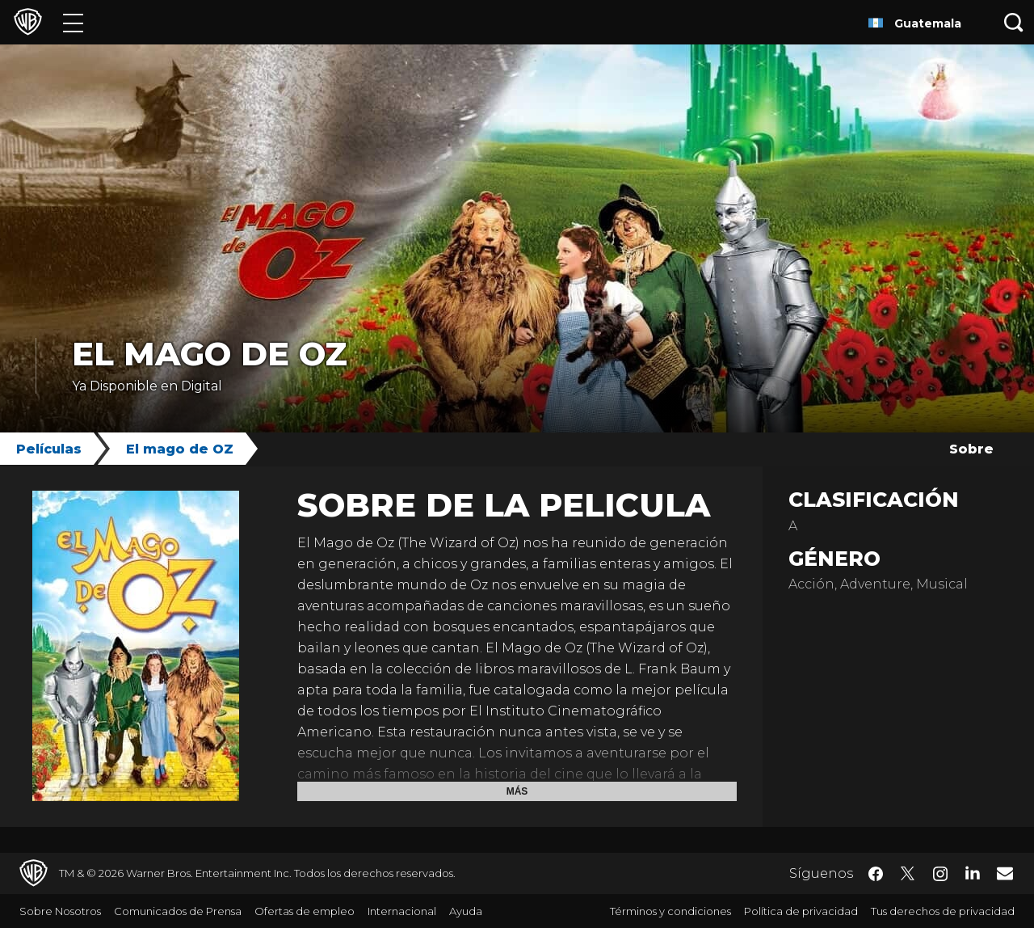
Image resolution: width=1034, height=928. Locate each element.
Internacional (402, 911)
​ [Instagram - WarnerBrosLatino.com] (940, 874)
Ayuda (465, 911)
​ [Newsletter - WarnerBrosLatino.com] (1005, 873)
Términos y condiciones (670, 911)
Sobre (971, 449)
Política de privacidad (801, 911)
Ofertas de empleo (304, 911)
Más (517, 791)
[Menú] (73, 22)
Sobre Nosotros (60, 911)
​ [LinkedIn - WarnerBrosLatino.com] (972, 872)
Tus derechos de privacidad (943, 911)
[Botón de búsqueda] (1014, 22)
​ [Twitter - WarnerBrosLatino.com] (908, 874)
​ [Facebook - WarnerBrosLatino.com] (875, 874)
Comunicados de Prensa (178, 911)
